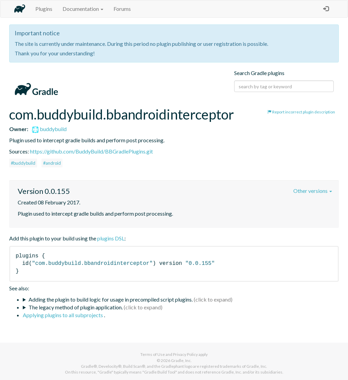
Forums (122, 8)
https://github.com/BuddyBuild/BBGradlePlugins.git (91, 151)
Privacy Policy (185, 354)
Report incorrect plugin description (301, 111)
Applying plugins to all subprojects (63, 315)
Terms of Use (152, 354)
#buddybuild (23, 163)
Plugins (43, 8)
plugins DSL (110, 238)
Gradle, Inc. (181, 360)
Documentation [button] (83, 8)
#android (52, 163)
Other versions (312, 190)
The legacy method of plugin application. (76, 307)
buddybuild (49, 129)
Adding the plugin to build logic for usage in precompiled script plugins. (111, 299)
